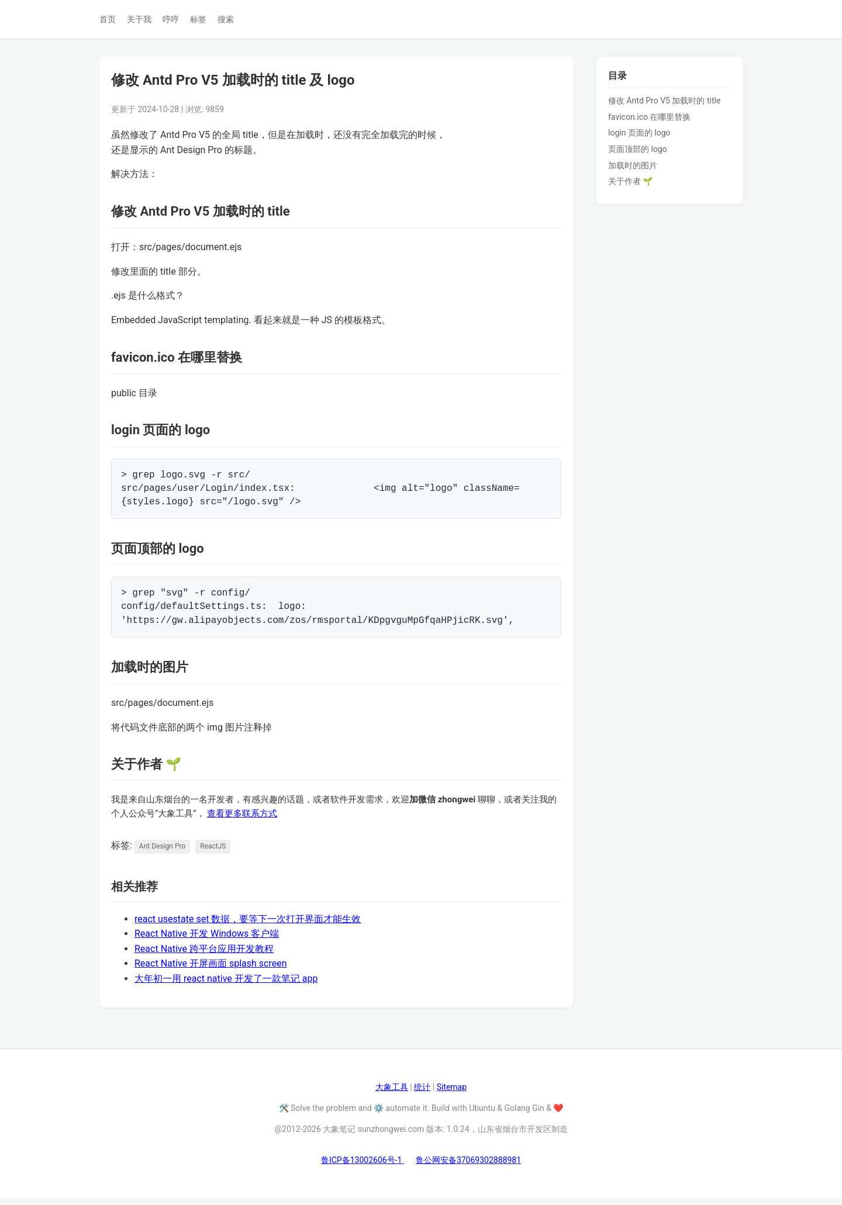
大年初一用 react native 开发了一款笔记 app (226, 985)
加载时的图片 (632, 165)
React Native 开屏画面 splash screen (210, 970)
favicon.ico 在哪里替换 (649, 117)
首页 (107, 19)
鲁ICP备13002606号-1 (362, 1167)
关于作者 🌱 (630, 181)
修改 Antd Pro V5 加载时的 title (664, 100)
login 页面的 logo (639, 132)
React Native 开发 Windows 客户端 (206, 940)
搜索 (226, 19)
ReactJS (213, 853)
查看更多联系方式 (242, 820)
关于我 (139, 19)
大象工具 (391, 1094)
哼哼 (171, 19)
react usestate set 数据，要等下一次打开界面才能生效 (247, 926)
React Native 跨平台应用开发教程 (204, 955)
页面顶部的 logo (637, 149)
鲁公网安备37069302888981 (468, 1167)
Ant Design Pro (162, 853)
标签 (198, 19)
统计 (422, 1094)
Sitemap (452, 1094)
